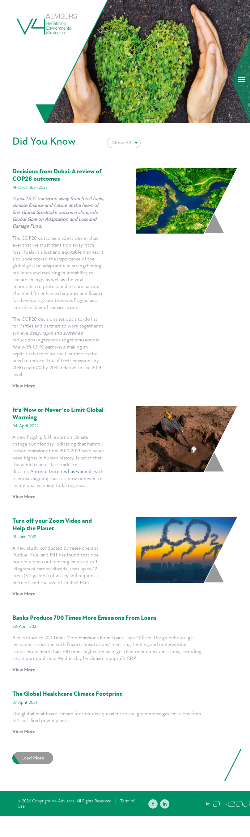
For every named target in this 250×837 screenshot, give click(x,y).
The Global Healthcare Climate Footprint (67, 694)
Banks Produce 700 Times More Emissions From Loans (84, 618)
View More (23, 386)
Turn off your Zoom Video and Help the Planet (52, 524)
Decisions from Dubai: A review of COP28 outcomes (56, 175)
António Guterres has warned (60, 471)
